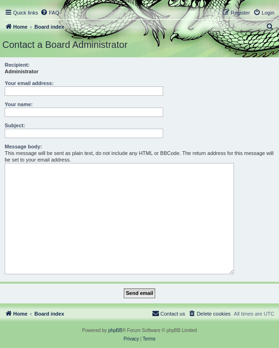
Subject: (15, 125)
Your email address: (29, 83)
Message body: (23, 146)
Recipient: (17, 65)
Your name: (19, 104)
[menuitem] (49, 12)
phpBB (115, 330)
